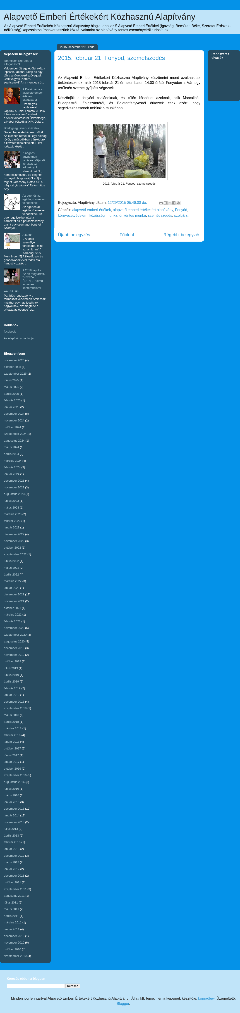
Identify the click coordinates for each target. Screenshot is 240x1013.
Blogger (123, 1004)
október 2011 (12, 882)
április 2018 (11, 721)
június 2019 (11, 675)
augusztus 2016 (14, 782)
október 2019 (12, 661)
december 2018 (14, 701)
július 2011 (11, 902)
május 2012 (11, 862)
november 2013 (14, 822)
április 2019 (11, 681)
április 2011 (11, 916)
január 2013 (11, 849)
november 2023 (14, 487)
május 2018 (11, 715)
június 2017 (11, 755)
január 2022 (11, 588)
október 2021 (12, 608)
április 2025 (11, 393)
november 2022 (14, 541)
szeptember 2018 (15, 708)
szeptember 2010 (15, 956)
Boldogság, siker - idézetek (21, 128)
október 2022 (12, 547)
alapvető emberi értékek (91, 210)
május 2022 (11, 567)
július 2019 (11, 668)
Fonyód (181, 210)
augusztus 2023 (14, 494)
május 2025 (11, 387)
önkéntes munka (132, 215)
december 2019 (14, 648)
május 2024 (11, 447)
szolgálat (181, 215)
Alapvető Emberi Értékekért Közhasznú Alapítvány (99, 16)
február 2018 (12, 735)
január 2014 (11, 815)
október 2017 (12, 748)
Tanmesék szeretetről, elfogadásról (18, 62)
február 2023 (12, 521)
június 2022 (11, 561)
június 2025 (11, 380)
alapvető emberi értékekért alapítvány (143, 210)
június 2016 (11, 788)
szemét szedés (160, 215)
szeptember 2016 (15, 775)
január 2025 (11, 407)
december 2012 (14, 855)
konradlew (206, 998)
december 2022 (14, 534)
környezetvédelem (72, 215)
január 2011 (11, 929)
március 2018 (13, 728)
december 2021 (14, 594)
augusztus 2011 (14, 895)
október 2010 (12, 949)
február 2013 (12, 842)
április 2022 (11, 574)
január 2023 (11, 527)
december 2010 (14, 936)
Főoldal (127, 234)
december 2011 (14, 875)
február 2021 (12, 621)
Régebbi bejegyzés (181, 234)
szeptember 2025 (15, 373)
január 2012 (11, 869)
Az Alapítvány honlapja (19, 338)
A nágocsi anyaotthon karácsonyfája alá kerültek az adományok (33, 160)
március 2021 (13, 614)
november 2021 (14, 601)
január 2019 (11, 695)
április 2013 (11, 835)
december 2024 (14, 413)
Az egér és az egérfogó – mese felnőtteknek (33, 199)
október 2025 (12, 367)
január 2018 (11, 741)
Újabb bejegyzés (74, 234)
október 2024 (12, 427)
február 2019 (12, 688)
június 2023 (11, 500)
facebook (10, 331)
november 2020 (14, 628)
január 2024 (11, 474)
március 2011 (13, 922)
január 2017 (11, 761)
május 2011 (11, 909)
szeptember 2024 (15, 433)
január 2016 (11, 802)
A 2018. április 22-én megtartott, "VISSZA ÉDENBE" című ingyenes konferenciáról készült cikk (24, 281)
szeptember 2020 (15, 634)
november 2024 (14, 420)
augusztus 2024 (14, 440)
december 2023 (14, 480)
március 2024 (13, 460)
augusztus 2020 (14, 641)
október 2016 (12, 768)
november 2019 (14, 654)
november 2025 (14, 360)
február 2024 (12, 467)
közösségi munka (103, 215)
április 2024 (11, 454)
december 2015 (14, 808)
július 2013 (11, 828)
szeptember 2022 (15, 554)
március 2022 (13, 581)
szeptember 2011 (15, 889)
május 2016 (11, 795)
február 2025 (12, 400)
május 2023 (11, 507)
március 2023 (13, 514)
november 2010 (14, 942)
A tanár (27, 234)
